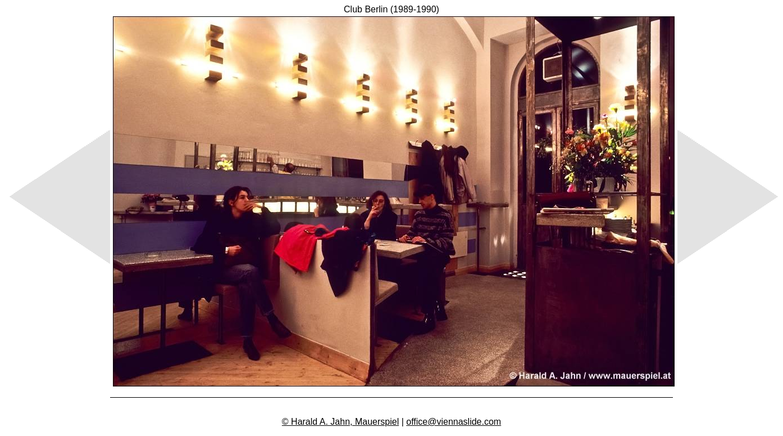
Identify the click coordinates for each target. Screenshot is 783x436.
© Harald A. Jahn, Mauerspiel (340, 421)
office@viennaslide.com (453, 421)
